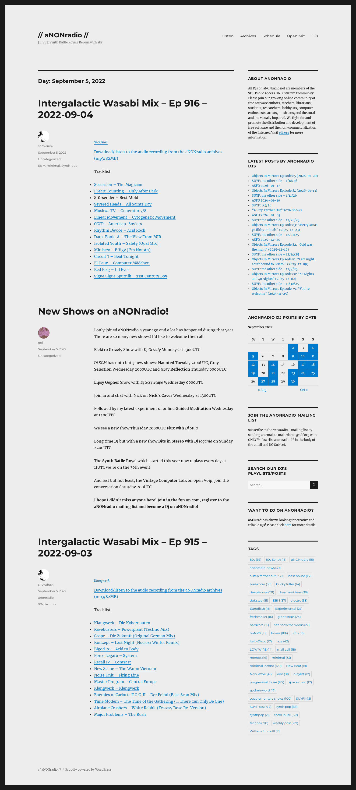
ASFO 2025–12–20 (266, 240)
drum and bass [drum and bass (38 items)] (293, 592)
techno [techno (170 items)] (259, 723)
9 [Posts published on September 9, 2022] (293, 356)
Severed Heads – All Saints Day (123, 204)
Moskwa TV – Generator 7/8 (120, 210)
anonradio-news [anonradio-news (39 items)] (265, 568)
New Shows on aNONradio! (103, 311)
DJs (314, 36)
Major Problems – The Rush (120, 714)
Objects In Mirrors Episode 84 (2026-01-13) (284, 191)
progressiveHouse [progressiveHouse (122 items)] (267, 682)
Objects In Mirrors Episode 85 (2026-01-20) (285, 176)
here (288, 525)
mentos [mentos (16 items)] (258, 657)
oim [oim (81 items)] (283, 674)
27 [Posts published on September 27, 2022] (263, 381)
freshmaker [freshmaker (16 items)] (261, 617)
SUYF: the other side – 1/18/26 (274, 181)
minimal (53, 165)
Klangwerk (101, 581)
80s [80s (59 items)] (255, 559)
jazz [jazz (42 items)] (282, 641)
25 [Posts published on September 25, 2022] (313, 373)
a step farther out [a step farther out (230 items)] (267, 576)
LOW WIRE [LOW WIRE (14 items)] (261, 649)
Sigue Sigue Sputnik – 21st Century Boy (130, 276)
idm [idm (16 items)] (298, 633)
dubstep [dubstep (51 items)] (259, 600)
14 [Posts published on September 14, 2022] (273, 365)
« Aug (262, 390)
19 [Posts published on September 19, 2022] (253, 373)
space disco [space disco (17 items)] (300, 682)
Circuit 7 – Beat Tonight (116, 256)
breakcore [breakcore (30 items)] (260, 584)
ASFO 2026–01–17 (266, 186)
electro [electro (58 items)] (299, 600)
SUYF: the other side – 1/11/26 (274, 196)
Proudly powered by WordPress (88, 770)
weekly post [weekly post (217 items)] (285, 723)
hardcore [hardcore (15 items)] (259, 625)
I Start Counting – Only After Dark (126, 191)
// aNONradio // (63, 35)
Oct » (304, 390)
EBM (41, 165)
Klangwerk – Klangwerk (116, 688)
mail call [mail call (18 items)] (286, 649)
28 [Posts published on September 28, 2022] (273, 381)
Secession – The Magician (118, 184)
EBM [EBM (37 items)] (279, 600)
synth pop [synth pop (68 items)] (286, 707)
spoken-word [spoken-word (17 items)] (262, 690)
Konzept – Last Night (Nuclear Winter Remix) (137, 642)
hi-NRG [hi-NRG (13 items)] (258, 633)
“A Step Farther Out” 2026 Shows (277, 210)
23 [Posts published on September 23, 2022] (293, 373)
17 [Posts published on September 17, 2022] (303, 365)
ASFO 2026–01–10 (266, 200)
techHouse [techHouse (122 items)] (286, 715)
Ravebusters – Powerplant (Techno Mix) (131, 629)
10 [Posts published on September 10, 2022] (303, 356)
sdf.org (284, 133)
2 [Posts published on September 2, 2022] (293, 348)
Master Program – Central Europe (125, 681)
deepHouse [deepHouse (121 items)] (262, 592)
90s (40, 604)
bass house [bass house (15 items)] (299, 576)
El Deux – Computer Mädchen (122, 263)
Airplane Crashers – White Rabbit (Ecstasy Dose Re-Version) (150, 707)
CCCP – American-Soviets (118, 223)
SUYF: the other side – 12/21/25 (275, 235)
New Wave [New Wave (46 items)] (261, 674)
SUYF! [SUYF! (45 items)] (303, 698)
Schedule (271, 36)
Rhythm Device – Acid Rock (119, 230)
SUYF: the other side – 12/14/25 (275, 254)
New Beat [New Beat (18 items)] (296, 666)
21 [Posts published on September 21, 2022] (273, 373)
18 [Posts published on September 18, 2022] (313, 365)
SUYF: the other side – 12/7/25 (275, 269)
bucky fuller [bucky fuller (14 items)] (288, 584)
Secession (101, 142)
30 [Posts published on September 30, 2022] (293, 381)
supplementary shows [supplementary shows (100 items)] (270, 698)
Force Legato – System (115, 655)
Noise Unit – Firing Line (116, 675)
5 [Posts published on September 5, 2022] (253, 356)
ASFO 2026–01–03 (266, 215)
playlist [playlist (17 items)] (301, 674)
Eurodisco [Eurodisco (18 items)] (260, 608)
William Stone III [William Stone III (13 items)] (265, 731)
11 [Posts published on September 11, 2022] (313, 356)
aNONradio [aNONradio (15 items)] (302, 559)
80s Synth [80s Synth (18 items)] (276, 559)
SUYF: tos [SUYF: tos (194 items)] (260, 707)
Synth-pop (69, 165)
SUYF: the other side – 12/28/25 (276, 220)
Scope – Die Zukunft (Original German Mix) (134, 636)
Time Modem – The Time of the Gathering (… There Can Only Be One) (159, 701)
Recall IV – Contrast (112, 662)
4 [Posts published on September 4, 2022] (313, 348)
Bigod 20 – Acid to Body (116, 649)
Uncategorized (49, 159)
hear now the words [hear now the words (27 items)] (292, 625)
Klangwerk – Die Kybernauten (122, 622)
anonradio (46, 597)
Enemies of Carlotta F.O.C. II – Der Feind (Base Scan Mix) (146, 694)
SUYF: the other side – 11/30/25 (275, 284)
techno (50, 604)
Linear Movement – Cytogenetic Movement (135, 217)
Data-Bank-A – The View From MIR (127, 236)
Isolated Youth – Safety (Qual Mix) (126, 243)
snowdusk (45, 146)
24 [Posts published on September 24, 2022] (303, 373)
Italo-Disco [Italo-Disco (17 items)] (261, 641)
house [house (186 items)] (279, 633)
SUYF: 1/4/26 (261, 205)
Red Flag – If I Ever (111, 269)
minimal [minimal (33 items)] (281, 657)
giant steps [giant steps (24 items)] (289, 617)
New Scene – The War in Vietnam (125, 668)
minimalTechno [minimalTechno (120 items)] (266, 666)
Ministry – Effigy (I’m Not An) (122, 250)
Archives (248, 36)
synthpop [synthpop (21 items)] (260, 715)
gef (40, 342)
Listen (228, 36)
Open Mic (296, 36)
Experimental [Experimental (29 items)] (288, 608)
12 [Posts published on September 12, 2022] (253, 365)
